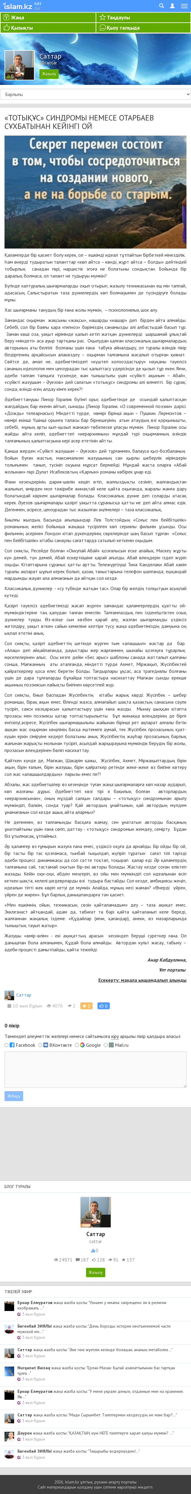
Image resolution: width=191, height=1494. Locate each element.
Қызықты (22, 27)
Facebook (25, 1045)
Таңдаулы (118, 17)
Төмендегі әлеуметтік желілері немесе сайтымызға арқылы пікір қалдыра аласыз (92, 1036)
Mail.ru (121, 1045)
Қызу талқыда (123, 27)
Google (93, 1045)
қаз (37, 3)
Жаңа (17, 17)
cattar (95, 1241)
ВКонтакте (60, 1045)
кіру (115, 1036)
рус (37, 8)
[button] (103, 1005)
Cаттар (18, 995)
